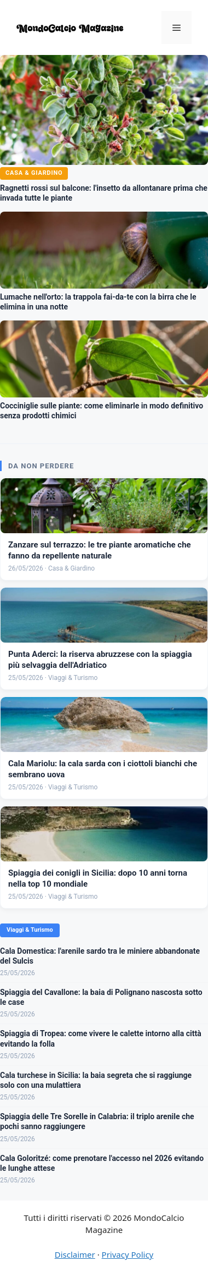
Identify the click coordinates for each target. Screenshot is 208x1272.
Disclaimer (75, 1254)
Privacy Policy (128, 1254)
